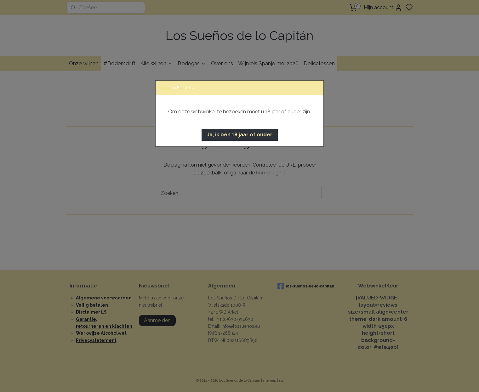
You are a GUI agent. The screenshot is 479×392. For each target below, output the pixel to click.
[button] (240, 135)
